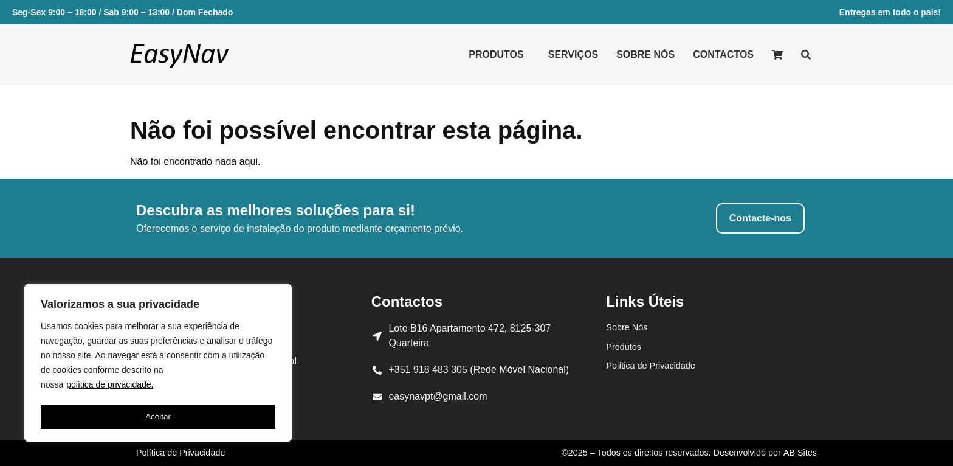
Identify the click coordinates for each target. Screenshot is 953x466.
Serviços (573, 54)
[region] (158, 364)
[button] (499, 55)
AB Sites (800, 452)
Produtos (496, 54)
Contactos (723, 54)
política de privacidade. (109, 387)
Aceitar (158, 417)
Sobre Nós (645, 54)
